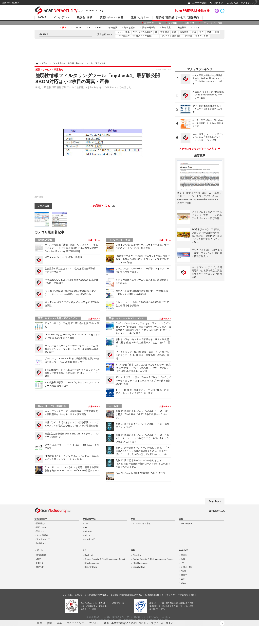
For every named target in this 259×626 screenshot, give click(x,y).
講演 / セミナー (140, 17)
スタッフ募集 (188, 595)
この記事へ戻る (102, 206)
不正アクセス (42, 527)
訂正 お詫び (129, 27)
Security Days (91, 567)
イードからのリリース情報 (172, 595)
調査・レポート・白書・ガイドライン (57, 318)
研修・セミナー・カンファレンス (126, 318)
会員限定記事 (40, 519)
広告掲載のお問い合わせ (99, 595)
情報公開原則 (148, 27)
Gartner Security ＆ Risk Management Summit (105, 559)
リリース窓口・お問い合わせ (74, 595)
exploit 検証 (90, 539)
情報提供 (113, 27)
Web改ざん (41, 543)
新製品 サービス (152, 23)
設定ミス (40, 531)
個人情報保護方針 (152, 595)
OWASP (39, 567)
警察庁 (184, 575)
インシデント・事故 (119, 239)
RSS (99, 27)
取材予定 (166, 27)
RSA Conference (92, 563)
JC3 (183, 579)
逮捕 (217, 32)
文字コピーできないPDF (196, 36)
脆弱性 (184, 555)
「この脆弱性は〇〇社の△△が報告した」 (137, 36)
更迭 (194, 32)
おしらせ (113, 406)
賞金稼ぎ (164, 32)
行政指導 (184, 32)
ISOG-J (39, 563)
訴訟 (174, 32)
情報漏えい (41, 523)
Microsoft (89, 531)
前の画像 (44, 206)
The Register (186, 523)
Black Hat (89, 555)
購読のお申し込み (217, 511)
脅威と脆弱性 (89, 519)
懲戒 (209, 32)
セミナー (87, 550)
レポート (38, 550)
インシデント (62, 17)
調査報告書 (41, 555)
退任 (201, 32)
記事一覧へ (94, 240)
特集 (133, 550)
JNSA (38, 559)
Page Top (214, 501)
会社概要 (114, 595)
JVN (86, 523)
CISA (183, 583)
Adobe (87, 535)
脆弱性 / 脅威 (84, 17)
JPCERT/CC (186, 567)
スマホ (196, 27)
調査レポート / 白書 (111, 17)
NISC (183, 571)
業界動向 (173, 23)
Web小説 (183, 550)
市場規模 (189, 23)
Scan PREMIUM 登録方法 (192, 10)
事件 (133, 519)
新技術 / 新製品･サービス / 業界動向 (177, 17)
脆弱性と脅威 (45, 239)
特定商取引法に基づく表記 (131, 595)
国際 (181, 519)
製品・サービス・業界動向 (52, 406)
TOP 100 (77, 27)
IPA (86, 527)
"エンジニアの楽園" (142, 32)
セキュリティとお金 (211, 23)
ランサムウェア (43, 539)
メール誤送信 (42, 535)
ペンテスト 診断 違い (171, 36)
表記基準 (182, 27)
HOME (42, 17)
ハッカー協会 (123, 32)
